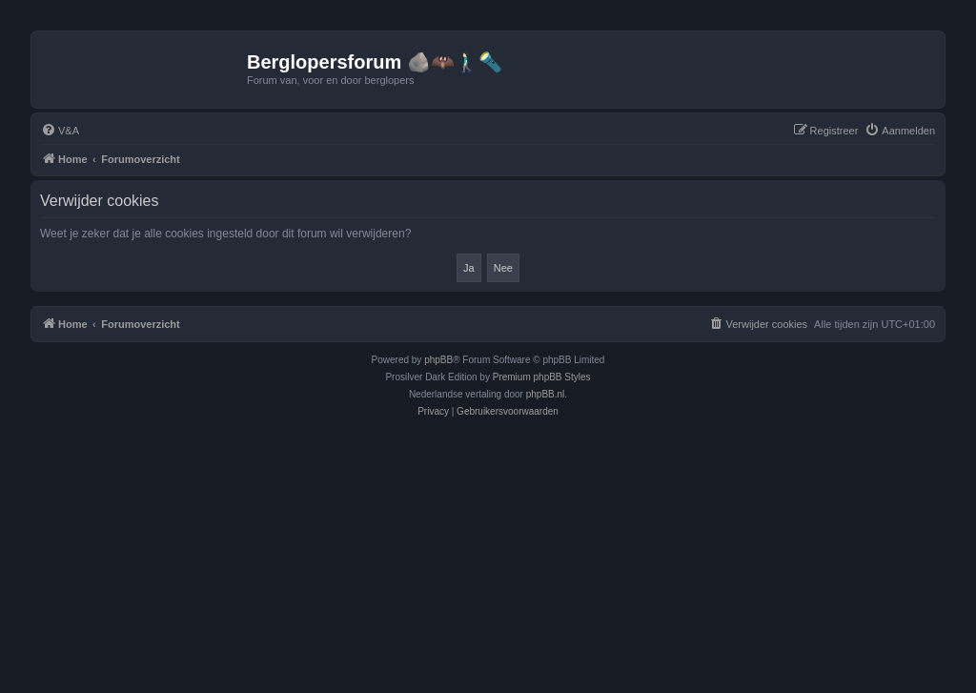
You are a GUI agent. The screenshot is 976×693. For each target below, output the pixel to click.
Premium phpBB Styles (542, 377)
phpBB (438, 360)
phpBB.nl (545, 394)
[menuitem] (60, 130)
